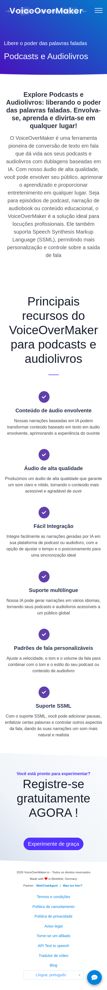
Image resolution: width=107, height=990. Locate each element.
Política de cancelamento (53, 907)
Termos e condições (53, 897)
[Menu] (98, 10)
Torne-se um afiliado (54, 936)
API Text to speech (53, 946)
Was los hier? (72, 885)
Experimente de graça (53, 844)
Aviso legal (53, 926)
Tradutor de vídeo (53, 956)
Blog (53, 965)
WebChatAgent (47, 885)
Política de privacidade (53, 916)
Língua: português (51, 975)
